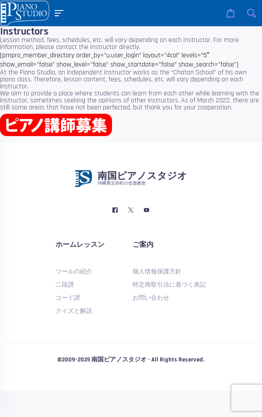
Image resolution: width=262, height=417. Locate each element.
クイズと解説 (74, 311)
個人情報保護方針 (157, 272)
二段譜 (65, 285)
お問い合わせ (151, 298)
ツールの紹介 (74, 272)
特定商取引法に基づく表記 (169, 285)
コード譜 (68, 298)
